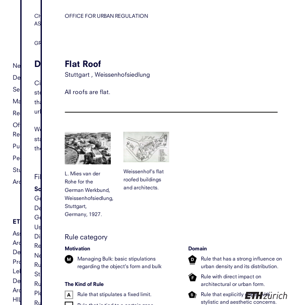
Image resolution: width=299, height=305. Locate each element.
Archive (23, 182)
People (22, 158)
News (20, 65)
